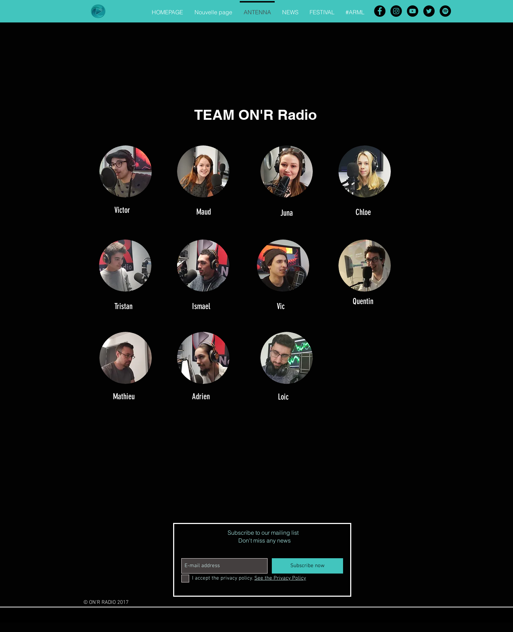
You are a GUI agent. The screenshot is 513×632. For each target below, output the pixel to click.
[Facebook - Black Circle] (379, 11)
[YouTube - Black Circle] (412, 11)
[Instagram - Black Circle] (396, 11)
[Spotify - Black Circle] (445, 11)
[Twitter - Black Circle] (429, 11)
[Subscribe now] (307, 566)
